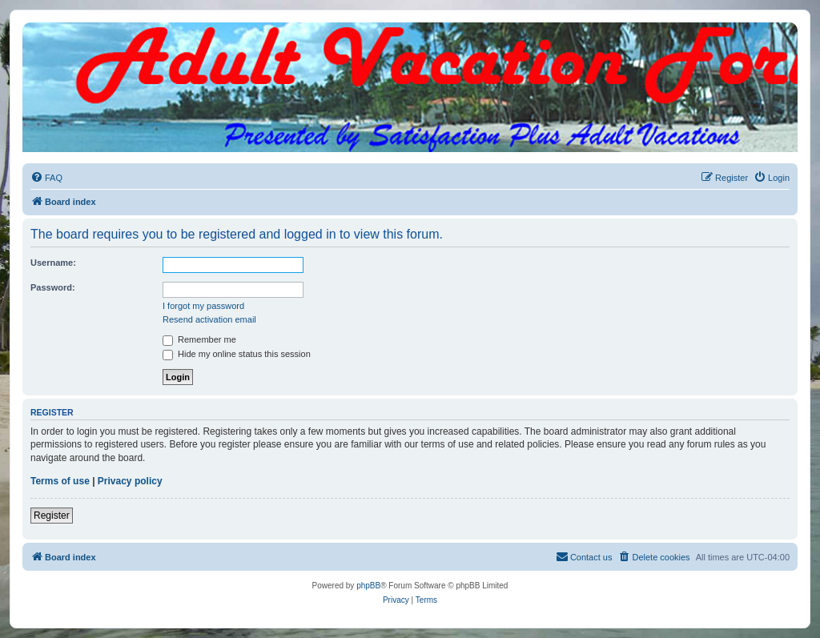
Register (52, 515)
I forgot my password (203, 306)
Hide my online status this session (237, 354)
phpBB (368, 585)
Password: (52, 287)
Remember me (199, 339)
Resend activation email (209, 319)
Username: (53, 262)
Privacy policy (130, 481)
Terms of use (60, 481)
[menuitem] (46, 177)
